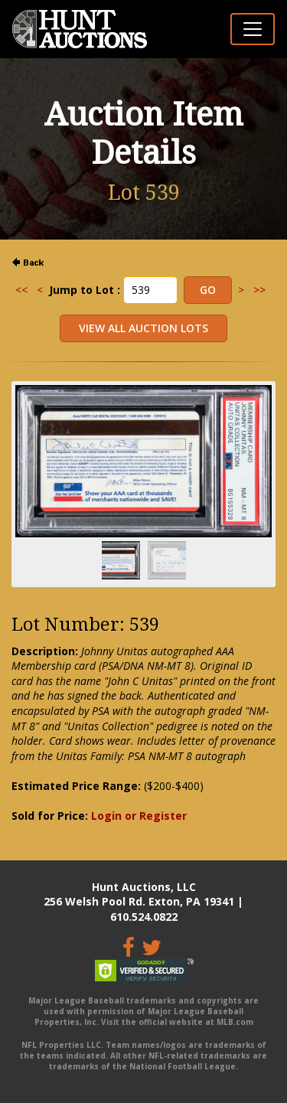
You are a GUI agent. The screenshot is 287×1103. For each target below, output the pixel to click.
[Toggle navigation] (252, 29)
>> (259, 289)
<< (21, 289)
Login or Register (139, 815)
